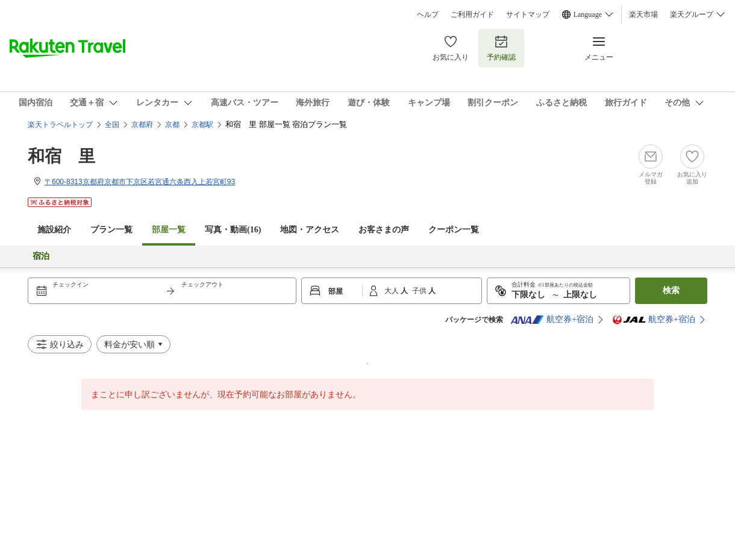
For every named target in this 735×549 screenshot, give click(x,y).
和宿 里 (61, 156)
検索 (671, 290)
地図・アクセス (309, 229)
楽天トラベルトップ (60, 124)
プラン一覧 (111, 229)
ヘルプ (428, 14)
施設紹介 (54, 229)
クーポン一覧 (453, 229)
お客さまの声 (383, 229)
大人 (392, 291)
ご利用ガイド (472, 14)
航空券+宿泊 (551, 319)
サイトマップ (527, 14)
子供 (420, 291)
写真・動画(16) (233, 229)
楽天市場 (643, 14)
